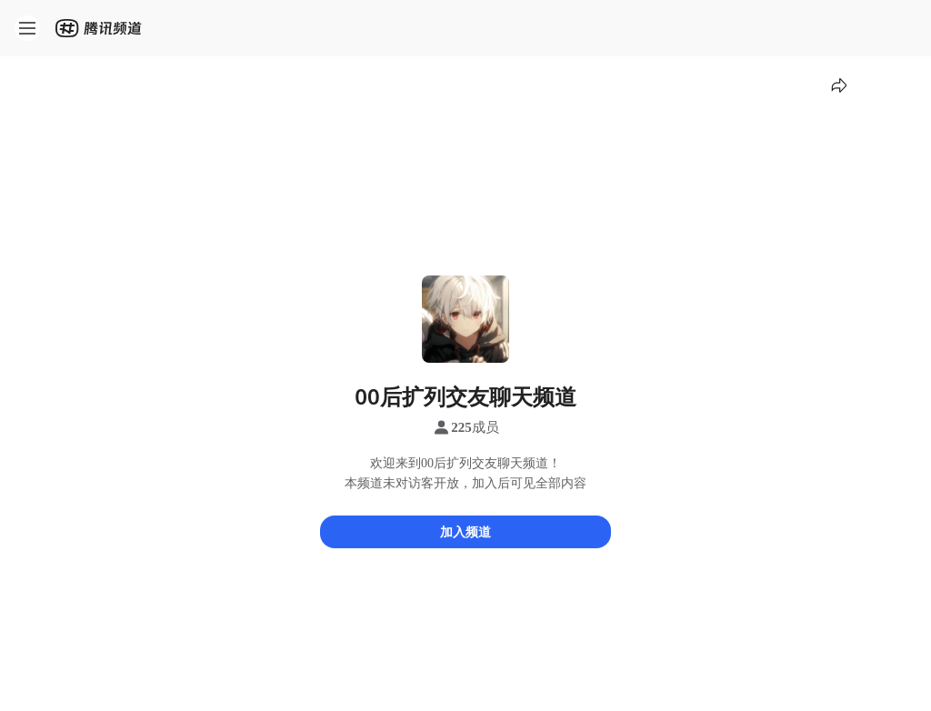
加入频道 (465, 531)
